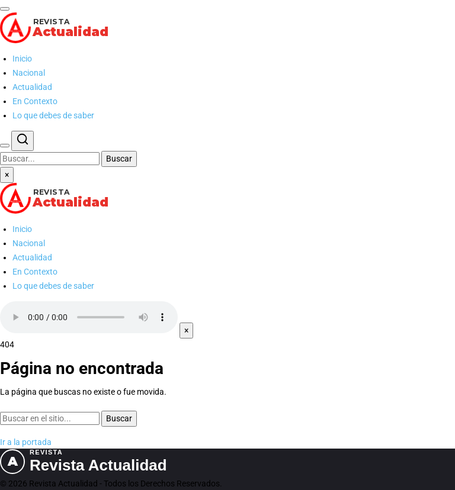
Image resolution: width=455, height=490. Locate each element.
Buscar (119, 158)
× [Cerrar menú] (7, 174)
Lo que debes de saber (53, 115)
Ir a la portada (26, 442)
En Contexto (34, 101)
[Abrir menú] (4, 9)
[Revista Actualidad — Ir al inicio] (227, 27)
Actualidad (32, 87)
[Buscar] (4, 145)
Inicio (22, 58)
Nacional (28, 73)
